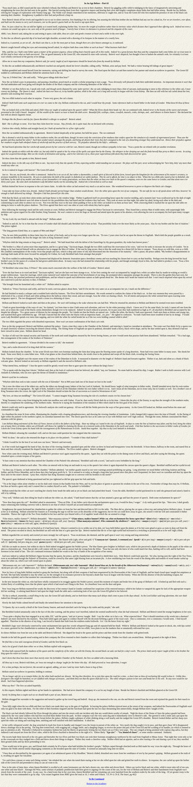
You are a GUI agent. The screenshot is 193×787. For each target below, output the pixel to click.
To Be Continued (96, 779)
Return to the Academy (96, 783)
